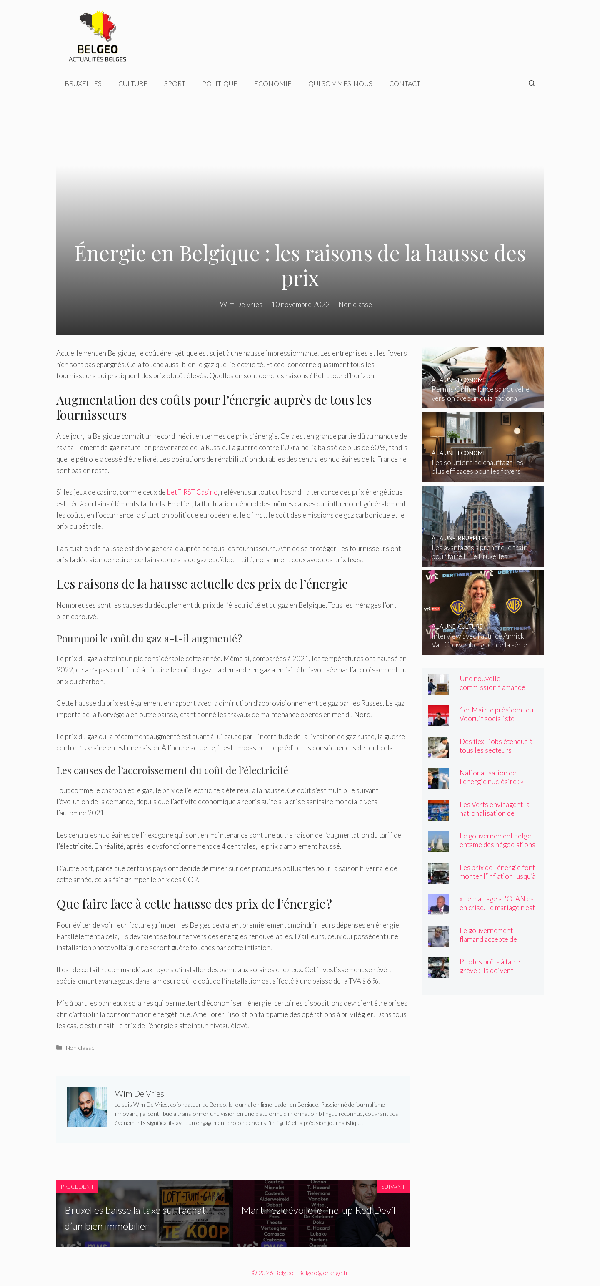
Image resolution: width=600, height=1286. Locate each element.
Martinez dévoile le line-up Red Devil (318, 1210)
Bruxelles (83, 83)
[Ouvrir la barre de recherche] (532, 83)
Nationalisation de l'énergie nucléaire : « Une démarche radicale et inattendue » (498, 785)
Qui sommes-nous (340, 83)
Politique (220, 83)
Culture (133, 83)
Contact (404, 83)
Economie (273, 83)
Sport (174, 83)
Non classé (80, 1047)
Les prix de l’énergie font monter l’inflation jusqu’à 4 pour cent (497, 876)
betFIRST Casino (192, 492)
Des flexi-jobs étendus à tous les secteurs (496, 746)
